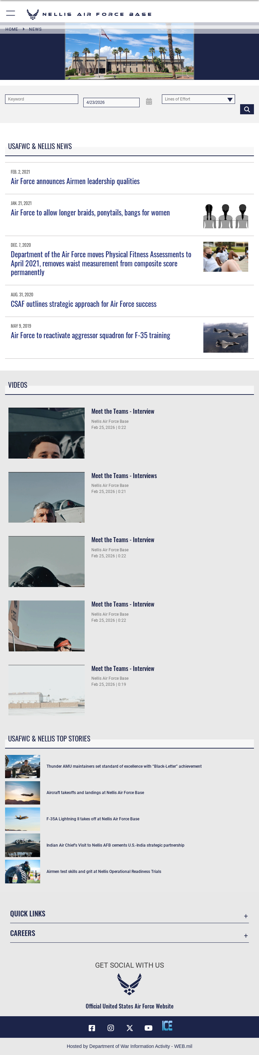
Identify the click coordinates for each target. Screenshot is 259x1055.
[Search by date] (111, 102)
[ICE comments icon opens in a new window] (167, 1026)
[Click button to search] (247, 109)
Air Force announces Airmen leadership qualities (75, 180)
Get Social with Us (129, 965)
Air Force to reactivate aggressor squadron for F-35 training (90, 334)
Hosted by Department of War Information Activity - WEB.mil (129, 1046)
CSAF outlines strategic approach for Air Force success (83, 303)
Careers (22, 933)
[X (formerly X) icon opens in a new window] (129, 1028)
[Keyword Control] (41, 99)
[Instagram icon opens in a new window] (111, 1028)
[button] (11, 14)
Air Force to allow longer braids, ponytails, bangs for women (90, 212)
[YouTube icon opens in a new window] (148, 1028)
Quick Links (27, 913)
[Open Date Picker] (149, 101)
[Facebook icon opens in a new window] (92, 1028)
